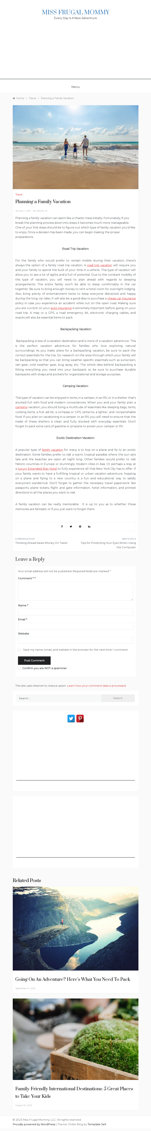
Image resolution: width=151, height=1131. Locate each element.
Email (22, 619)
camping (21, 407)
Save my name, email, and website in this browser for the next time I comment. (75, 649)
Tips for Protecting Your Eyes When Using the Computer (108, 545)
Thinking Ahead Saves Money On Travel (41, 543)
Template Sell (97, 1124)
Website (23, 633)
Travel (18, 194)
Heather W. (42, 210)
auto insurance (61, 308)
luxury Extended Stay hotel (37, 468)
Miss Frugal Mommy (75, 12)
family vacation (52, 450)
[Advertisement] (75, 54)
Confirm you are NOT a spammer (42, 668)
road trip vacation (99, 265)
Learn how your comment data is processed (96, 685)
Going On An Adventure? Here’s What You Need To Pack (72, 979)
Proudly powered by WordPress (34, 1124)
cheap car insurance (122, 298)
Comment (26, 578)
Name (23, 605)
